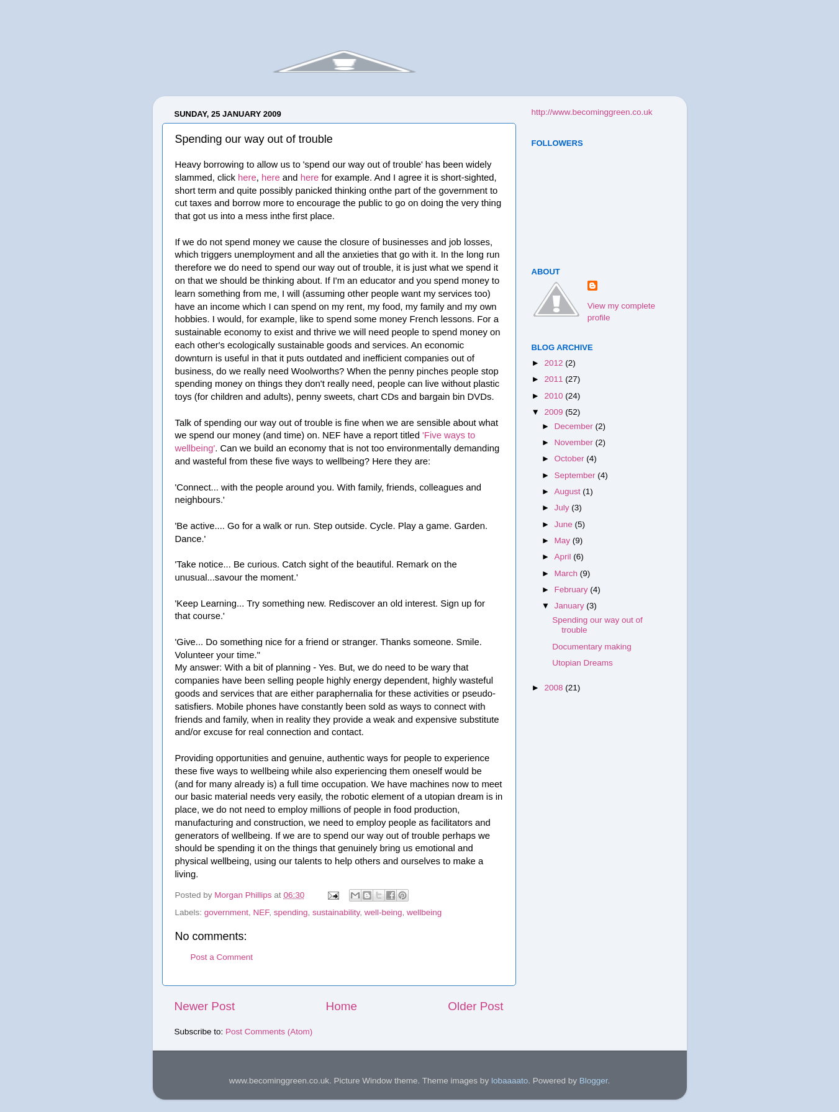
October (571, 458)
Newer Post (205, 1006)
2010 (554, 395)
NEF (261, 912)
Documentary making (592, 646)
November (575, 442)
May (564, 540)
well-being (383, 912)
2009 (554, 412)
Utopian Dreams (582, 662)
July (563, 507)
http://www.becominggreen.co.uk (592, 112)
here (247, 178)
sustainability (336, 912)
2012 (554, 363)
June (565, 524)
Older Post (475, 1006)
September (576, 475)
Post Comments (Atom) (268, 1031)
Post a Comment (222, 957)
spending (291, 912)
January (571, 605)
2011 (554, 379)
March (567, 573)
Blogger (593, 1080)
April (564, 556)
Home (341, 1006)
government (226, 912)
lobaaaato (509, 1080)
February (573, 589)
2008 (554, 687)
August (569, 491)
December (575, 426)
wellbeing (424, 912)
